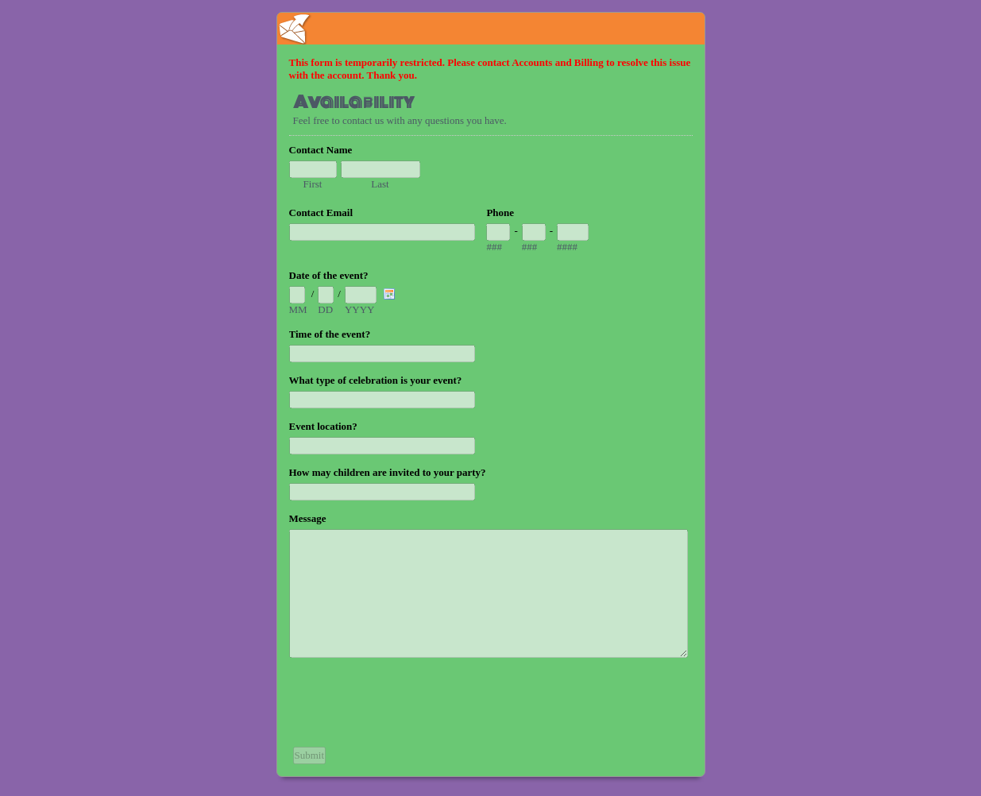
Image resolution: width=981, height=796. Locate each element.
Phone (500, 212)
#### (567, 247)
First (312, 184)
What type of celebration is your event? (375, 380)
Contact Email (321, 212)
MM (298, 309)
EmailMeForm (491, 28)
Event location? (323, 426)
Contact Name (321, 150)
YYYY (360, 309)
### (494, 247)
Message (307, 518)
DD (325, 309)
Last (379, 184)
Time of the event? (330, 334)
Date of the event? (329, 275)
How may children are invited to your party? (387, 472)
